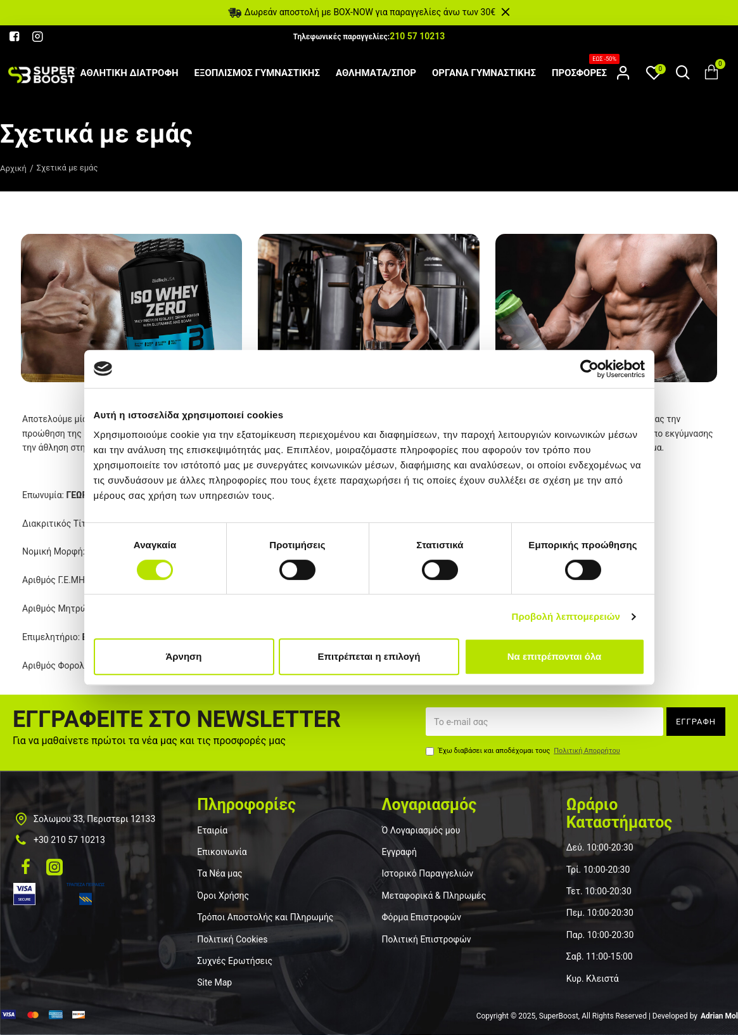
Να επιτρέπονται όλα (554, 656)
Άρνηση (183, 656)
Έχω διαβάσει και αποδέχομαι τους (524, 751)
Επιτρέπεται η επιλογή (369, 656)
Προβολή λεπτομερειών (566, 616)
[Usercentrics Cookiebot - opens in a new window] (589, 368)
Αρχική (13, 168)
